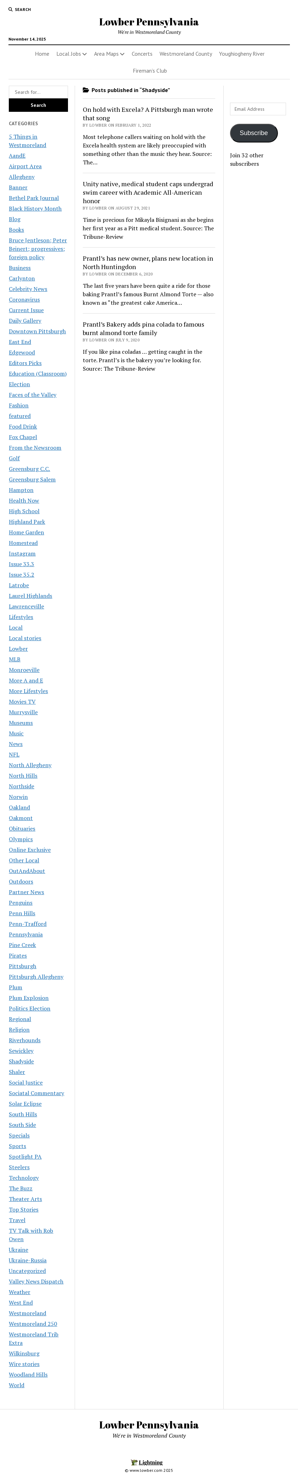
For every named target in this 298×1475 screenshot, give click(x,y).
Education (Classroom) (38, 373)
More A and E (26, 680)
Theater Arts (25, 1199)
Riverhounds (25, 1040)
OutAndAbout (27, 871)
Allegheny (22, 177)
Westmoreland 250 (33, 1324)
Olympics (21, 839)
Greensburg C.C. (29, 469)
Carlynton (22, 278)
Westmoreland (27, 1313)
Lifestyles (21, 617)
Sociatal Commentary (36, 1093)
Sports (17, 1146)
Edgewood (22, 352)
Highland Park (27, 522)
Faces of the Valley (32, 395)
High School (24, 511)
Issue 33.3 (21, 564)
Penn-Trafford (27, 924)
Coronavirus (24, 299)
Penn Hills (22, 913)
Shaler (17, 1072)
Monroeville (24, 670)
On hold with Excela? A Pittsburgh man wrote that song (148, 113)
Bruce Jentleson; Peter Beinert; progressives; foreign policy (38, 248)
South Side (22, 1125)
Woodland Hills (28, 1374)
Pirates (18, 955)
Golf (14, 458)
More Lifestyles (28, 691)
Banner (18, 187)
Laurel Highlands (30, 596)
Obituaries (22, 828)
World (16, 1385)
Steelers (19, 1167)
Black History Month (35, 208)
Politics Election (29, 1008)
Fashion (19, 405)
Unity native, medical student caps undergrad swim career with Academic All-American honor (148, 192)
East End (20, 342)
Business (20, 268)
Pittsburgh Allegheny (36, 977)
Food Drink (23, 426)
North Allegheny (30, 765)
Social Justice (26, 1082)
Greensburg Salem (32, 479)
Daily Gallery (25, 320)
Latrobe (19, 585)
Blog (14, 219)
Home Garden (26, 532)
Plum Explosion (29, 998)
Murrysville (23, 712)
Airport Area (25, 166)
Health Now (24, 500)
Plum (15, 987)
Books (16, 229)
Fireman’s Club (150, 70)
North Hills (23, 775)
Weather (19, 1292)
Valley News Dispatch (36, 1281)
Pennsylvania (26, 934)
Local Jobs (68, 53)
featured (20, 416)
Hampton (21, 490)
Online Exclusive (30, 850)
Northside (21, 786)
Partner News (26, 892)
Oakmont (21, 818)
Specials (19, 1135)
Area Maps (106, 53)
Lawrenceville (26, 606)
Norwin (18, 797)
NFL (14, 754)
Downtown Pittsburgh (37, 331)
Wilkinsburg (24, 1353)
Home (42, 53)
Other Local (24, 860)
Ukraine (18, 1250)
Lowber (18, 648)
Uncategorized (27, 1271)
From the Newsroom (35, 447)
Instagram (22, 553)
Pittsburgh (22, 966)
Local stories (25, 638)
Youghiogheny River (242, 53)
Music (16, 733)
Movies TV (22, 701)
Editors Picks (25, 363)
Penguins (20, 902)
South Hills (23, 1114)
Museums (21, 723)
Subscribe (254, 132)
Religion (19, 1029)
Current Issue (26, 310)
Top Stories (23, 1209)
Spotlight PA (25, 1156)
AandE (17, 155)
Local (16, 627)
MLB (14, 659)
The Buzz (20, 1188)
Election (19, 384)
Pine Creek (22, 945)
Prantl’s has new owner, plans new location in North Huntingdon (148, 262)
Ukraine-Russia (27, 1260)
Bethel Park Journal (34, 198)
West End (21, 1302)
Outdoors (21, 881)
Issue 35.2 (21, 574)
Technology (24, 1178)
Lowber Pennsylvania (149, 21)
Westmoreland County (186, 53)
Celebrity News (28, 289)
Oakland (19, 807)
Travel (17, 1220)
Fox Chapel (23, 437)
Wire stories (24, 1364)
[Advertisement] (259, 285)
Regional (20, 1019)
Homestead (23, 543)
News (16, 744)
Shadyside (21, 1061)
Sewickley (21, 1051)
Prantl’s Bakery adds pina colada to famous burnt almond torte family (143, 328)
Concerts (142, 53)
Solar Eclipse (25, 1103)
